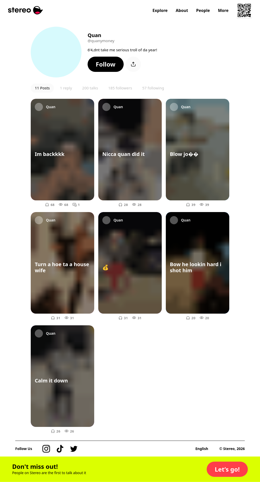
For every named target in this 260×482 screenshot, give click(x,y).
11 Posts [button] (42, 87)
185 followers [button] (120, 87)
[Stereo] (25, 10)
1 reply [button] (66, 87)
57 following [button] (153, 87)
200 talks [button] (90, 87)
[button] (106, 64)
